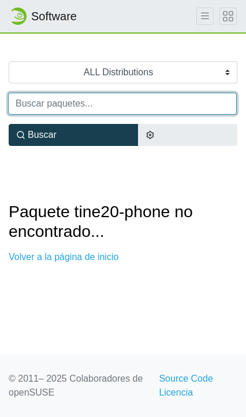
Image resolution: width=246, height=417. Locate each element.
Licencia (176, 392)
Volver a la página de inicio (63, 257)
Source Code (186, 378)
